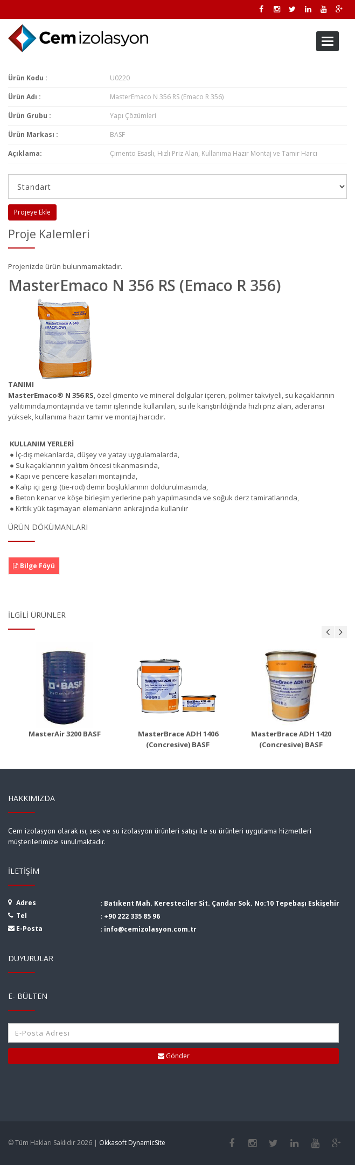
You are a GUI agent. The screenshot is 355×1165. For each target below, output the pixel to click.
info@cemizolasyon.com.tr (150, 929)
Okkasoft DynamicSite (132, 1142)
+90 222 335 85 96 (132, 916)
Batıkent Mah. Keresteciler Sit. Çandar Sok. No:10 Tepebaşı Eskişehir (221, 903)
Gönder (174, 1055)
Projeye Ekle (32, 212)
